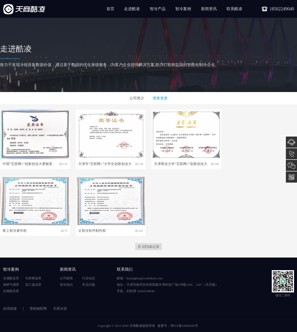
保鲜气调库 (11, 284)
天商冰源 (60, 308)
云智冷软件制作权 (92, 231)
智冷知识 (66, 284)
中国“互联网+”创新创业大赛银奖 (27, 164)
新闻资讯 (209, 9)
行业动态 (88, 278)
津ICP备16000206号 (184, 326)
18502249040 (291, 153)
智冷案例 (183, 9)
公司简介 (136, 98)
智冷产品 (158, 9)
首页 (110, 9)
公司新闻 (66, 278)
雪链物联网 (38, 308)
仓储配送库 (11, 278)
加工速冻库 (33, 284)
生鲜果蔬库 (33, 278)
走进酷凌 (132, 9)
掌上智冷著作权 (14, 231)
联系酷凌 (234, 9)
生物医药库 (11, 291)
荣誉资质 (160, 98)
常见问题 (88, 284)
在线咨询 (291, 142)
